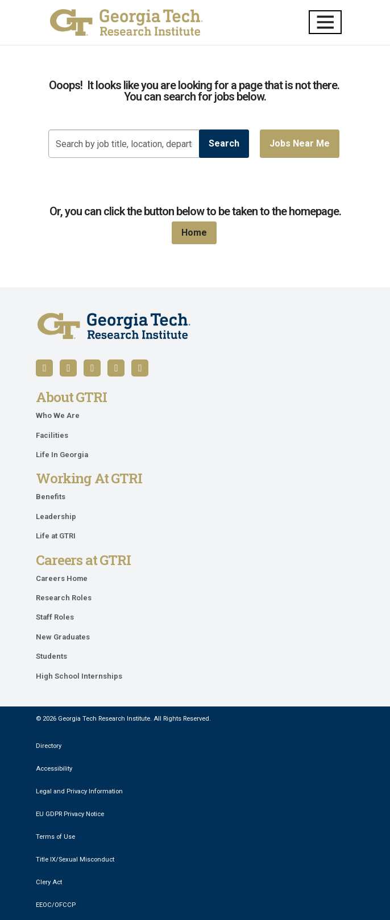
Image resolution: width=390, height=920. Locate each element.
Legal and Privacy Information (79, 791)
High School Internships (79, 676)
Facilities (52, 435)
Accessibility (54, 768)
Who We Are (58, 415)
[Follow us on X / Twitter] (116, 368)
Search (224, 143)
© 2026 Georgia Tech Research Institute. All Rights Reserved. (123, 718)
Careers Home (62, 578)
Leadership (56, 516)
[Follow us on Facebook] (44, 368)
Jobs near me (299, 143)
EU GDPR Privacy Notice (70, 814)
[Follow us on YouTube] (92, 368)
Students (51, 656)
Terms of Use (55, 836)
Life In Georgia (62, 454)
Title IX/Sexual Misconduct (75, 859)
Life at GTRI (56, 536)
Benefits (50, 496)
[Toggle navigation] (325, 22)
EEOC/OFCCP (56, 905)
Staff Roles (55, 617)
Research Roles (64, 597)
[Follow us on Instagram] (139, 368)
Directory (48, 746)
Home (194, 232)
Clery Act (49, 882)
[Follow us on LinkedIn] (68, 368)
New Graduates (63, 637)
